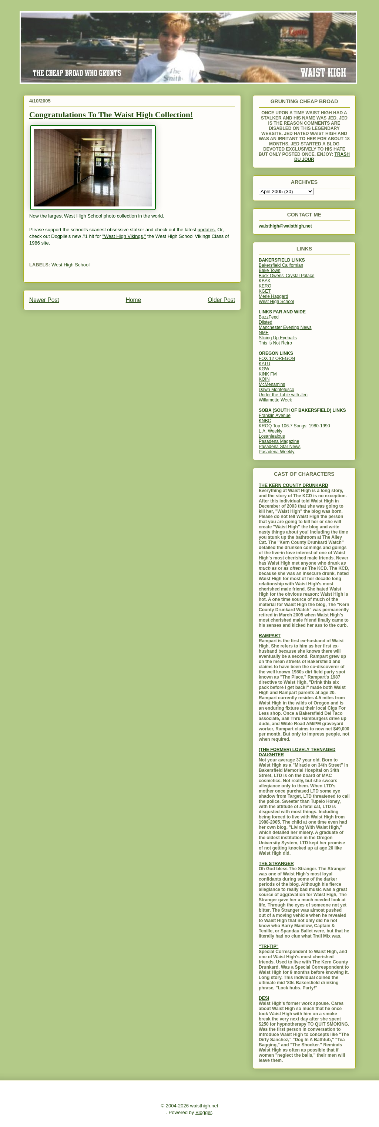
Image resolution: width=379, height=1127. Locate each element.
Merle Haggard (273, 296)
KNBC (265, 420)
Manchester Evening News (285, 327)
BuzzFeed (269, 317)
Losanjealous (272, 436)
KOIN (264, 379)
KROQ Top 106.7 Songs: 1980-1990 (294, 425)
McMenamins (272, 384)
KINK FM (268, 374)
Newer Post (44, 300)
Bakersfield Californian (281, 265)
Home (133, 300)
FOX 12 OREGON (277, 358)
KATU (264, 363)
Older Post (221, 300)
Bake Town (269, 270)
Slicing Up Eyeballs (278, 337)
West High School (70, 265)
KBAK (265, 280)
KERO (265, 286)
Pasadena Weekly (277, 451)
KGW (264, 368)
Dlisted (265, 322)
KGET (265, 291)
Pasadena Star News (280, 446)
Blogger (203, 1112)
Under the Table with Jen (283, 394)
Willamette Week (275, 400)
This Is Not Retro (275, 343)
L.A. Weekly (270, 431)
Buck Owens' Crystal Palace (286, 275)
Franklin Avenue (275, 415)
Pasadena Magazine (279, 441)
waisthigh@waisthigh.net (285, 226)
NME (264, 332)
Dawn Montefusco (276, 389)
